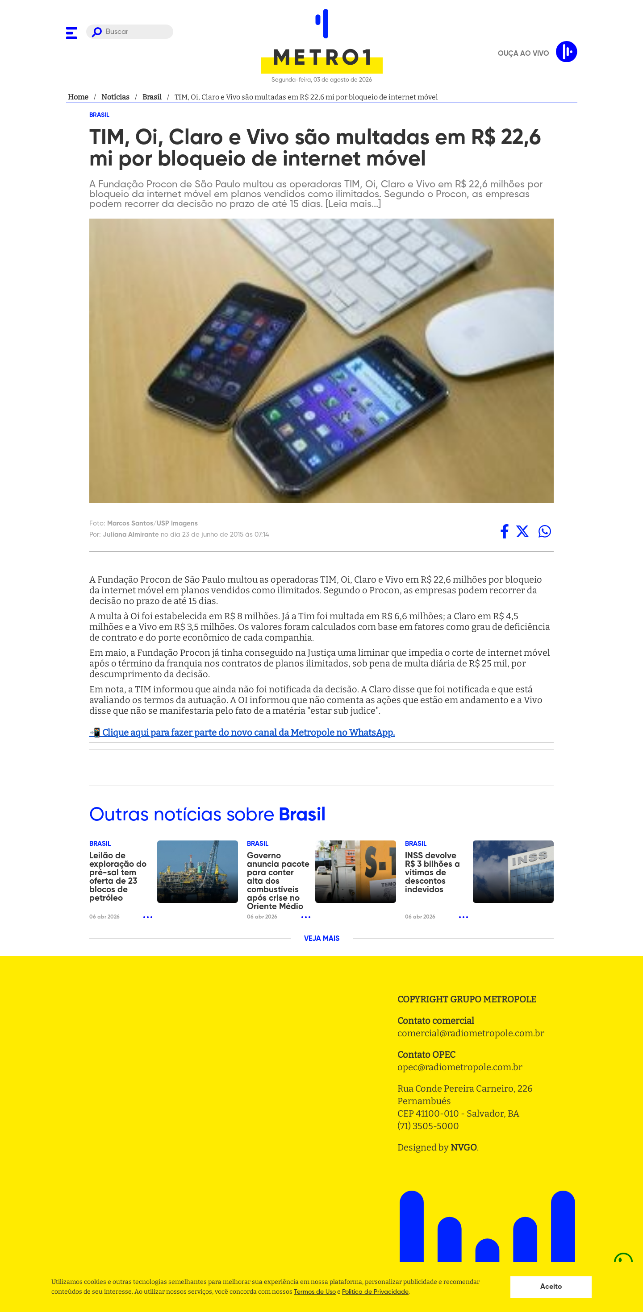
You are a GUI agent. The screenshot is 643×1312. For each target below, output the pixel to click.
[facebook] (505, 531)
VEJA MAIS (321, 939)
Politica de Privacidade (375, 1292)
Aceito (551, 1287)
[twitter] (522, 531)
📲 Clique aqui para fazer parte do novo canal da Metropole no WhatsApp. (242, 732)
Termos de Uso (315, 1292)
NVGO (464, 1147)
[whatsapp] (545, 531)
